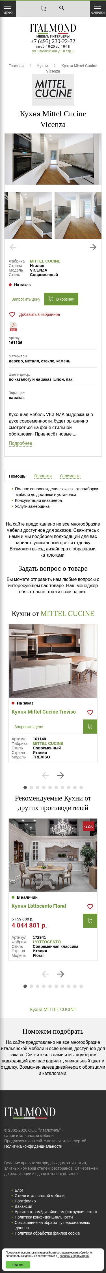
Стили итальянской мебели (39, 1195)
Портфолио (25, 1201)
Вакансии (23, 1206)
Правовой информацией (74, 1256)
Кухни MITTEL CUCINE (53, 1009)
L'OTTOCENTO (47, 942)
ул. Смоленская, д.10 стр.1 (53, 51)
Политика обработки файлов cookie (47, 1233)
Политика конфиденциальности (44, 1217)
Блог (19, 1190)
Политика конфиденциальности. (34, 1146)
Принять (17, 1265)
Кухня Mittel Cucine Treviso (44, 711)
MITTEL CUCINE (45, 261)
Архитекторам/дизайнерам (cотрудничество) (56, 1211)
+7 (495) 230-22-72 (53, 41)
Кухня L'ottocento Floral (39, 905)
